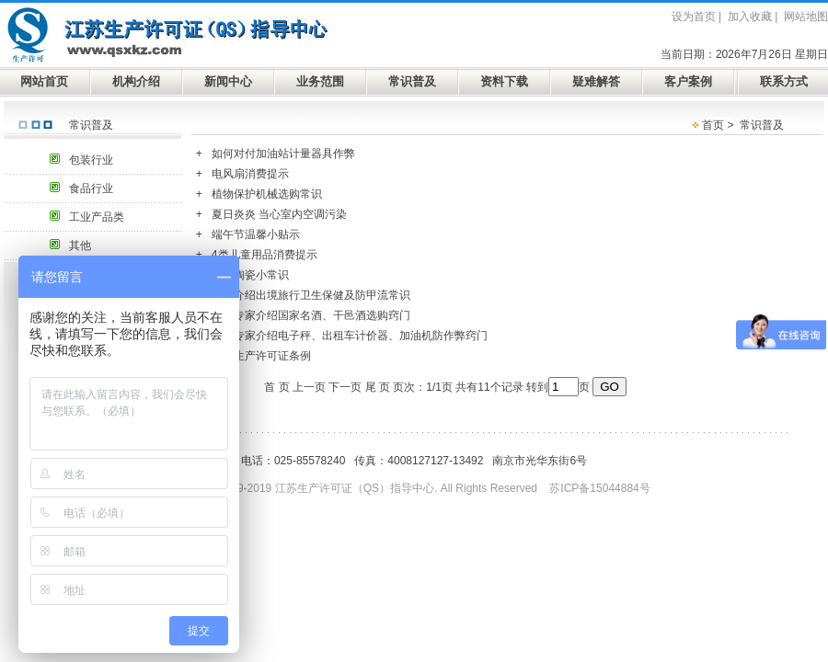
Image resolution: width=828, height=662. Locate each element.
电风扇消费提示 (250, 173)
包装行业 (91, 160)
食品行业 (91, 188)
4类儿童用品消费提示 (264, 254)
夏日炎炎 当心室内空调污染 (279, 214)
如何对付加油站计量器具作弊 (283, 153)
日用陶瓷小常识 (250, 274)
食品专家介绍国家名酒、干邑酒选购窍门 (311, 315)
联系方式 (784, 81)
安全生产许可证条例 (261, 355)
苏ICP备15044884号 (599, 488)
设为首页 (694, 16)
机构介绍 (136, 81)
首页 (713, 125)
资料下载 (504, 81)
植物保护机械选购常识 (267, 194)
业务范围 (320, 81)
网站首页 (44, 81)
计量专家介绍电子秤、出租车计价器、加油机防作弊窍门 (350, 335)
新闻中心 (228, 81)
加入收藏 (750, 16)
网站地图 (806, 16)
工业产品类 (96, 217)
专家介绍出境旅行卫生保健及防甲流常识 (311, 295)
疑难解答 (596, 81)
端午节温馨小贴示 (256, 234)
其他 (80, 245)
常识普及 (412, 81)
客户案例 (688, 81)
